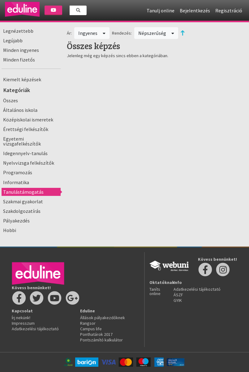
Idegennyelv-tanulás (25, 153)
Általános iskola (20, 110)
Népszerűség (156, 33)
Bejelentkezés (195, 10)
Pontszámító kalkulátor (101, 340)
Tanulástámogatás (23, 192)
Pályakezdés (16, 221)
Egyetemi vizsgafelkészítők (22, 141)
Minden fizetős (19, 60)
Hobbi (9, 230)
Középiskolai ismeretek (28, 119)
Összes (10, 100)
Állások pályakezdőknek (102, 317)
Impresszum (23, 323)
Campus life (91, 329)
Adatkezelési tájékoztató (35, 329)
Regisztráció (228, 10)
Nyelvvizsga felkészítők (28, 163)
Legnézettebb (18, 31)
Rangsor (88, 323)
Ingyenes (91, 33)
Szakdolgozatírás (22, 211)
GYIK (178, 300)
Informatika (16, 182)
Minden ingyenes (21, 50)
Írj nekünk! (21, 317)
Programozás (17, 172)
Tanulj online (160, 10)
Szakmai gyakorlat (23, 201)
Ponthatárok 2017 (96, 334)
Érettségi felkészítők (25, 129)
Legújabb (13, 40)
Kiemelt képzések (22, 79)
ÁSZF (178, 295)
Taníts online (155, 291)
